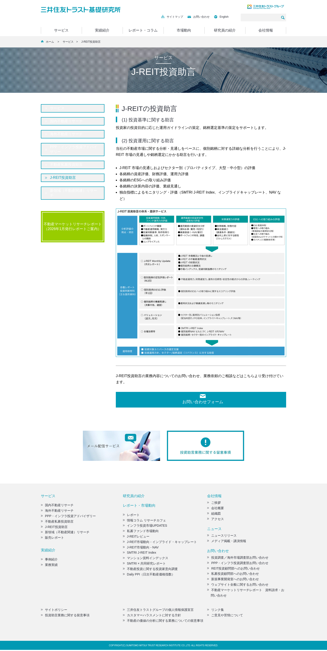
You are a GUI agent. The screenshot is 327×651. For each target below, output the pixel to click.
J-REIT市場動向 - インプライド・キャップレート (160, 543)
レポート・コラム (143, 30)
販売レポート (52, 538)
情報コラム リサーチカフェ (144, 521)
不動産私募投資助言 (66, 165)
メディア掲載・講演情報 (226, 542)
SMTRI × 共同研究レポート (144, 564)
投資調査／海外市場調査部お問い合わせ (237, 558)
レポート (131, 516)
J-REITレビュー (136, 537)
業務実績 (49, 566)
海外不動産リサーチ (66, 134)
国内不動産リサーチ (66, 121)
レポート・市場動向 (139, 507)
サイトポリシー (54, 611)
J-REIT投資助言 (63, 177)
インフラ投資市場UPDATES (145, 526)
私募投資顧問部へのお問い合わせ (233, 575)
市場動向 (184, 30)
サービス (61, 30)
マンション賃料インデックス (145, 559)
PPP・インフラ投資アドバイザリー (73, 149)
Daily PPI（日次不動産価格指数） (149, 575)
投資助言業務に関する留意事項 (65, 616)
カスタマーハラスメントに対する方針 (152, 616)
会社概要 (215, 509)
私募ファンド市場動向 (141, 532)
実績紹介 (102, 30)
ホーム (50, 41)
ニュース (214, 530)
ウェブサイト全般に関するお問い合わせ (237, 585)
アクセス (215, 520)
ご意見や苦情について (225, 616)
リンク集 (215, 611)
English (221, 16)
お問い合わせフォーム (202, 402)
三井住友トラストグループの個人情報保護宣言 (158, 611)
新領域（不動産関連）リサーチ (73, 193)
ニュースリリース (222, 536)
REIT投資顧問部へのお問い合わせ (233, 569)
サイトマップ (172, 16)
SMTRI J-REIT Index (139, 553)
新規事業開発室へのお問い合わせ (233, 580)
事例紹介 (49, 560)
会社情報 (265, 30)
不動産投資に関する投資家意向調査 (150, 570)
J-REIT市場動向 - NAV (141, 548)
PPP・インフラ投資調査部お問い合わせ (237, 564)
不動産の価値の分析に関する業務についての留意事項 (163, 622)
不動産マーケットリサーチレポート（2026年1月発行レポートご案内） (73, 226)
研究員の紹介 (225, 30)
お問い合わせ (199, 16)
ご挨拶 (214, 504)
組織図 (214, 514)
